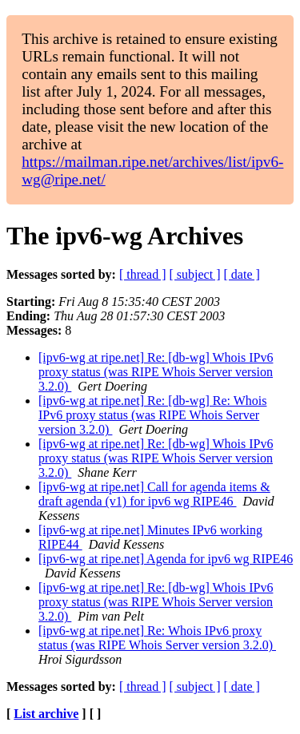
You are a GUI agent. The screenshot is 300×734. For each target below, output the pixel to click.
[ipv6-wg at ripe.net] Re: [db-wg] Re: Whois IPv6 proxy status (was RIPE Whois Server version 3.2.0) (152, 415)
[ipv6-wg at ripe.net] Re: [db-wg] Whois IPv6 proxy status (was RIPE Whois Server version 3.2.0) (155, 372)
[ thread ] (142, 274)
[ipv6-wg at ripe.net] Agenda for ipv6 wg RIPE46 (165, 558)
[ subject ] (195, 274)
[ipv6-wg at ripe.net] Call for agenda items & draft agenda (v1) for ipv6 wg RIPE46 (154, 494)
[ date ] (242, 274)
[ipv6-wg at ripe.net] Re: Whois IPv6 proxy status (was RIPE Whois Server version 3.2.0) (157, 638)
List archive (46, 713)
